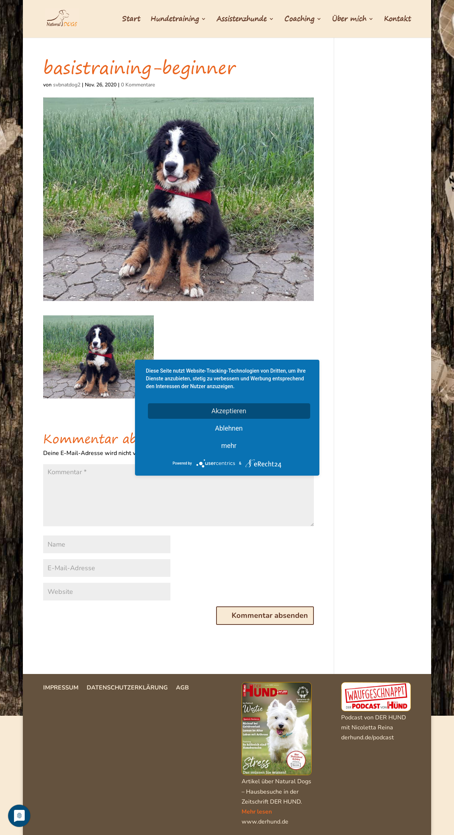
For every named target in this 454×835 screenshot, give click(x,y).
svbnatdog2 (66, 84)
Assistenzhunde (241, 20)
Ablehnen (229, 428)
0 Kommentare (138, 84)
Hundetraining (174, 20)
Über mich (349, 20)
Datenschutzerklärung (127, 688)
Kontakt (397, 20)
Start (131, 20)
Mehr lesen (257, 812)
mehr (228, 445)
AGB (182, 688)
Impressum (61, 688)
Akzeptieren (228, 410)
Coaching (299, 20)
